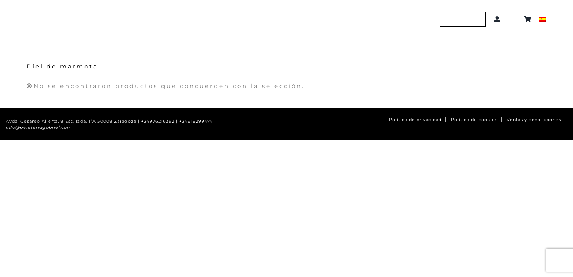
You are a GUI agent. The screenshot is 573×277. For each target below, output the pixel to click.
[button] (513, 19)
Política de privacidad (415, 119)
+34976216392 (158, 121)
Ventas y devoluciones (534, 119)
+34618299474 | (197, 121)
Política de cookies (474, 119)
